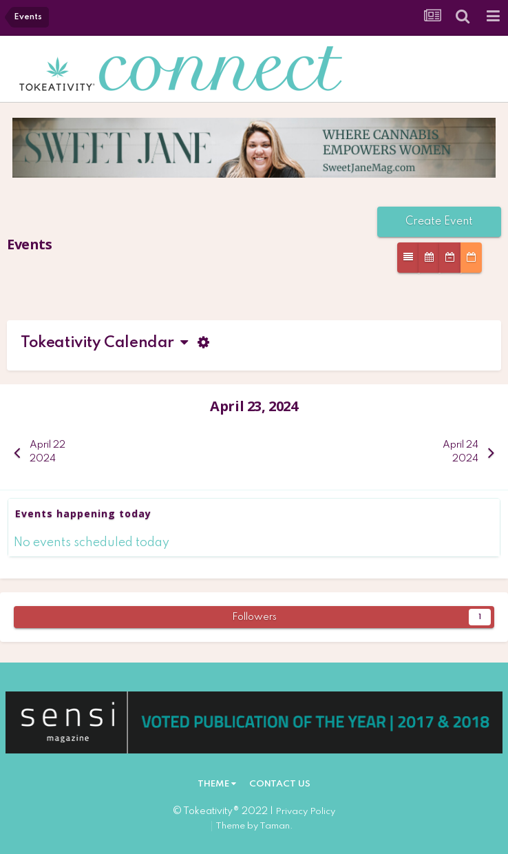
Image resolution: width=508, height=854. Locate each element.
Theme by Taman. (254, 826)
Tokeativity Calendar (104, 343)
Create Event (439, 221)
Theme (217, 784)
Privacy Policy (305, 811)
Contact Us (279, 784)
